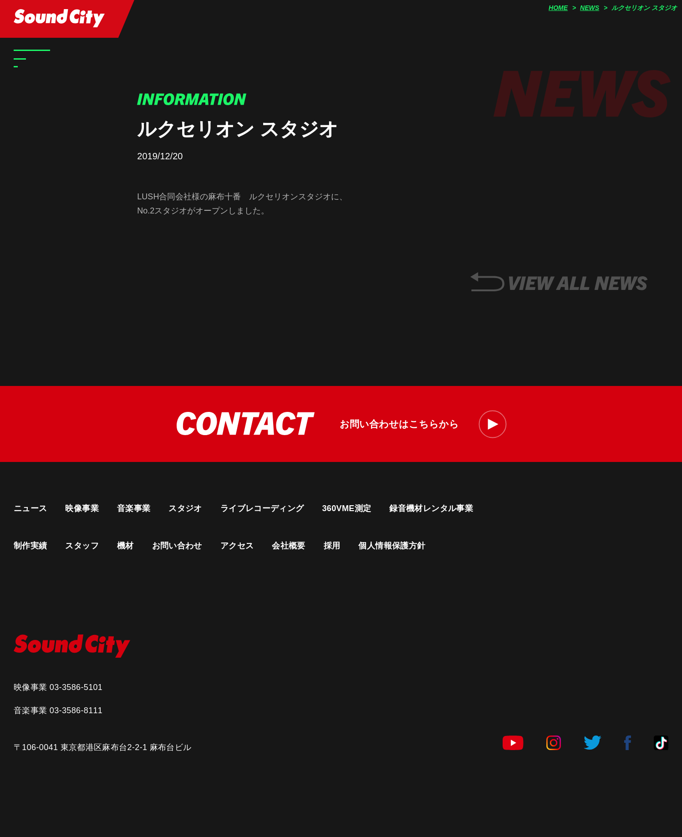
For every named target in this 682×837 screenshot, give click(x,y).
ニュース (30, 508)
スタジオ (185, 508)
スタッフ (81, 545)
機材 (125, 545)
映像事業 (81, 508)
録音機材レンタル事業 (431, 508)
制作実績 (30, 545)
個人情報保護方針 (391, 545)
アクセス (237, 545)
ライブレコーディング (262, 508)
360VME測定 (346, 508)
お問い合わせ (177, 545)
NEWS (589, 7)
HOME (558, 7)
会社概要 (288, 545)
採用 (332, 545)
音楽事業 (133, 508)
